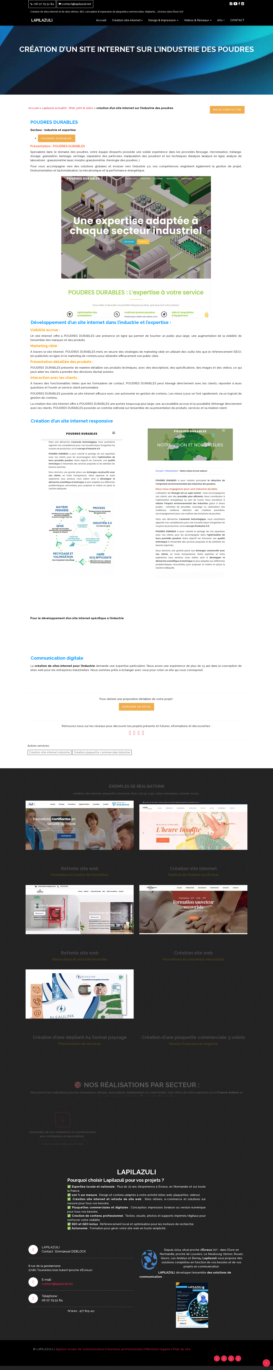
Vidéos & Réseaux (198, 20)
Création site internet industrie (49, 754)
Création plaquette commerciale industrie (102, 754)
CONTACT (237, 20)
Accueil (101, 20)
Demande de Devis (136, 708)
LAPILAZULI (42, 20)
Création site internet (127, 20)
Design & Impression (163, 20)
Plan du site (182, 1351)
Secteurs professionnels (125, 1351)
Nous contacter (226, 110)
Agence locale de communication (80, 1351)
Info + (221, 20)
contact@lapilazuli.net (75, 4)
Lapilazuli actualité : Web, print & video (67, 108)
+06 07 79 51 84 (42, 4)
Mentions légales (158, 1351)
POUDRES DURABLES (58, 139)
